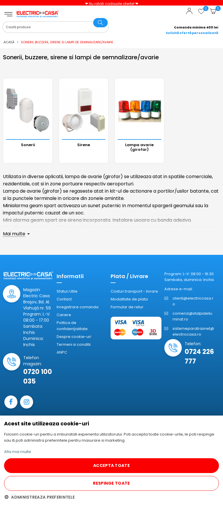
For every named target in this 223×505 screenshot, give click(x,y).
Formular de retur (127, 307)
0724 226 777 (199, 356)
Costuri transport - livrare (134, 291)
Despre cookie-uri (74, 336)
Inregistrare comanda (77, 307)
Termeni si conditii (74, 344)
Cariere (64, 315)
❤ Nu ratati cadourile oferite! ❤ (111, 3)
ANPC (62, 352)
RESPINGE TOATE (111, 483)
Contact (64, 299)
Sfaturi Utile (67, 291)
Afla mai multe (17, 451)
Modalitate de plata (129, 299)
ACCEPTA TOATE (111, 465)
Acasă (8, 42)
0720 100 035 (37, 376)
